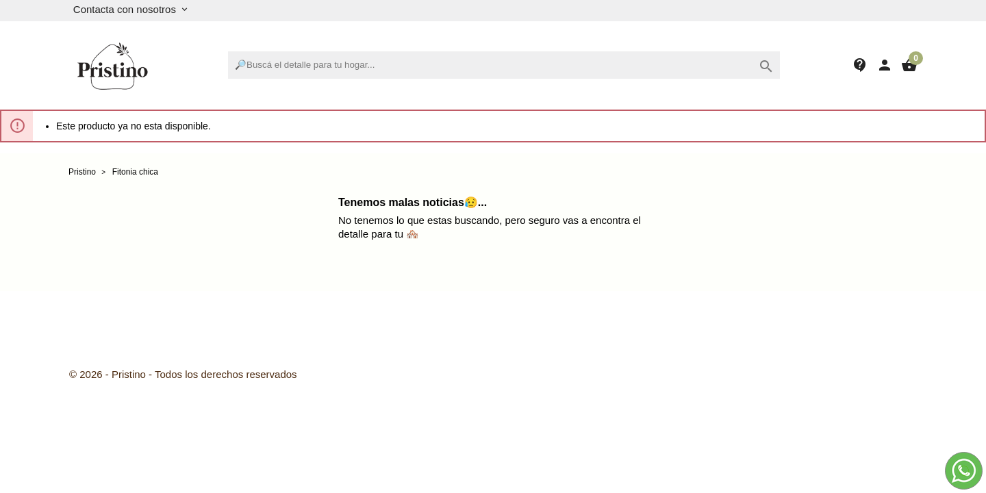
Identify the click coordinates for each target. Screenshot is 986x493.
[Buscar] (504, 65)
